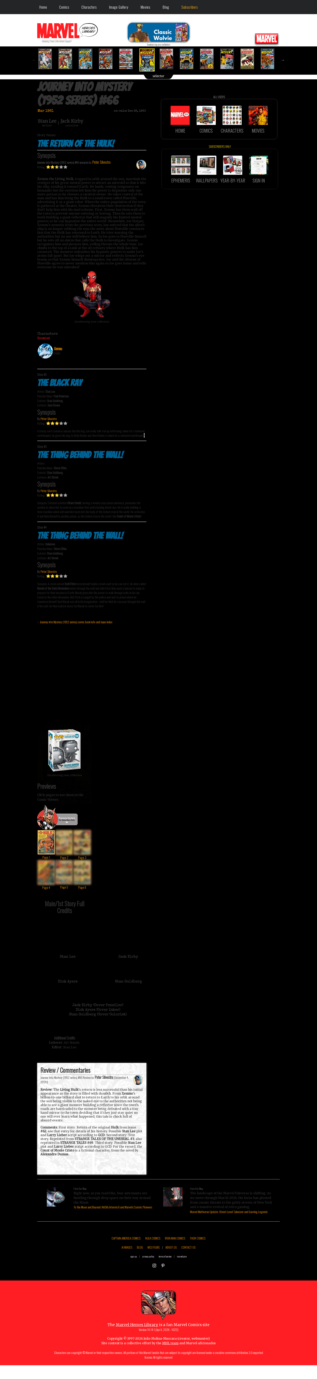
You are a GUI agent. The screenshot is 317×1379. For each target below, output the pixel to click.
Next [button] (283, 60)
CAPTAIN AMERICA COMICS (126, 1257)
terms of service (165, 1275)
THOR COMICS (197, 1257)
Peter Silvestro (49, 438)
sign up (133, 1275)
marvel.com (182, 1275)
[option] (47, 58)
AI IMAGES (127, 1266)
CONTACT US (188, 1266)
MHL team (170, 1362)
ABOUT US (171, 1266)
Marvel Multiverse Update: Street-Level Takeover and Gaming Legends (228, 1211)
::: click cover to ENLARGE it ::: (64, 720)
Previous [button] (34, 60)
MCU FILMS (154, 1266)
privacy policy (148, 1275)
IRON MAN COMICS (175, 1257)
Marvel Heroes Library (137, 1344)
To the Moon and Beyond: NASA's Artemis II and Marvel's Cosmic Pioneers (113, 1207)
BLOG (140, 1266)
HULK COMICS (152, 1257)
